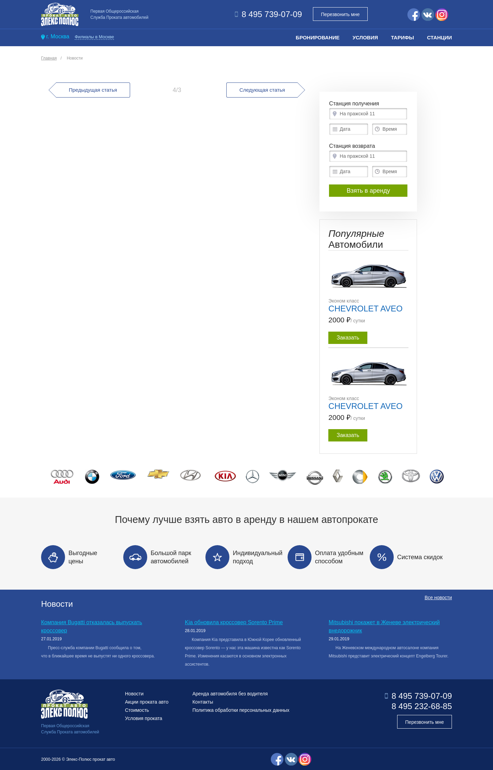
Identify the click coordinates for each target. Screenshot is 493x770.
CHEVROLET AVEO (365, 309)
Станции (439, 37)
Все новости (438, 604)
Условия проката (143, 718)
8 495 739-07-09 (272, 14)
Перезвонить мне (340, 14)
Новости (75, 58)
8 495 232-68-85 (422, 706)
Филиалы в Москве (94, 36)
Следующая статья (268, 90)
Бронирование (318, 37)
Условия (365, 37)
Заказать (348, 338)
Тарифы (402, 37)
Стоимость (137, 710)
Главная (49, 58)
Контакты (202, 702)
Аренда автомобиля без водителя (230, 693)
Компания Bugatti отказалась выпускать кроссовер (91, 626)
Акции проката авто (146, 702)
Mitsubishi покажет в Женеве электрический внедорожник (384, 626)
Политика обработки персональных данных (240, 710)
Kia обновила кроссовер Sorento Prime (234, 622)
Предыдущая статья (86, 90)
